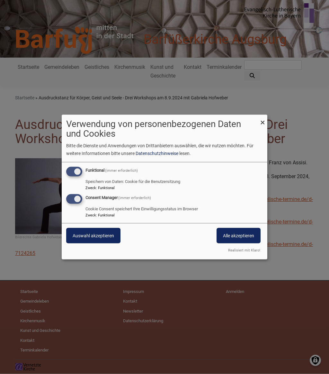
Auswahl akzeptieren (93, 235)
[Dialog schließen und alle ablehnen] (262, 118)
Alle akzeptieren (238, 235)
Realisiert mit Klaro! (244, 250)
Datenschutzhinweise (157, 153)
